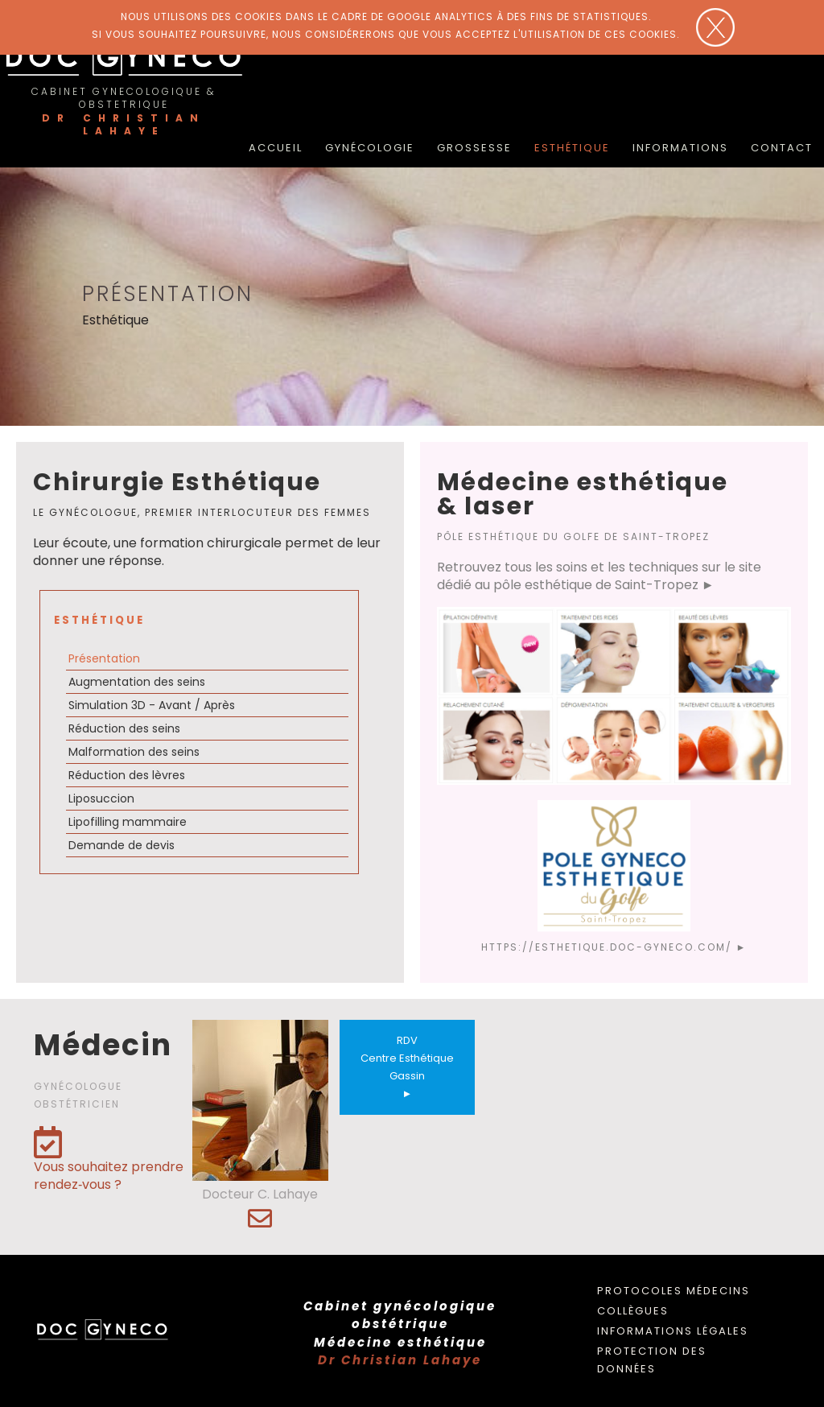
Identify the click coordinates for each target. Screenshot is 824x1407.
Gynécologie (369, 147)
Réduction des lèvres (126, 775)
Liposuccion (101, 798)
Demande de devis (121, 845)
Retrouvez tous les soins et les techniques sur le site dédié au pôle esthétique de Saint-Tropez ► (599, 576)
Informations (680, 147)
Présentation (104, 658)
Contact (782, 147)
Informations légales (672, 1331)
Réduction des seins (124, 728)
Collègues (633, 1310)
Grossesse (474, 147)
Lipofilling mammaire (127, 822)
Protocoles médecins (673, 1290)
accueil (276, 147)
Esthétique (572, 147)
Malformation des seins (134, 752)
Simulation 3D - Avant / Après (151, 705)
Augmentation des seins (136, 682)
